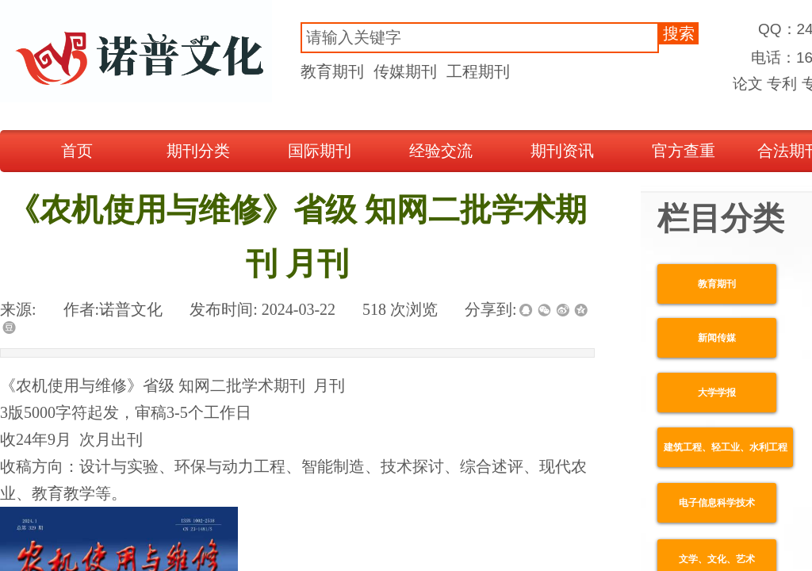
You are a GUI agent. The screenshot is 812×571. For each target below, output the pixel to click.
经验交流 (441, 150)
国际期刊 (319, 150)
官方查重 (683, 150)
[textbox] (480, 37)
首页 (77, 150)
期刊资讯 (562, 150)
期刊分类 (198, 150)
